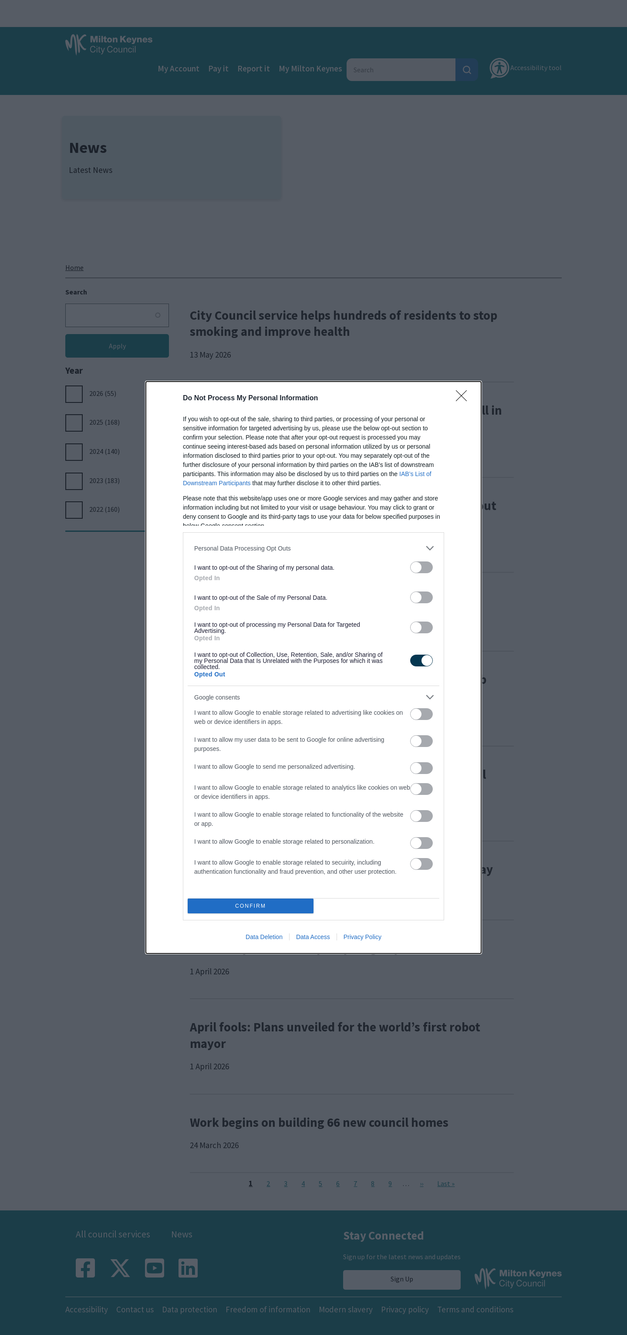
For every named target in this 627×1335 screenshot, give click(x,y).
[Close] (464, 398)
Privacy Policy (362, 936)
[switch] (421, 567)
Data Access (313, 936)
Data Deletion (264, 936)
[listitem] (313, 548)
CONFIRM (250, 906)
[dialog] (313, 667)
